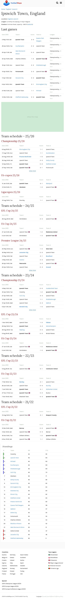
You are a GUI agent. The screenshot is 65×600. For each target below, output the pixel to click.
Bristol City (13, 494)
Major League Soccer (56, 563)
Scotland (23, 557)
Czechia (4, 565)
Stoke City (13, 512)
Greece (12, 557)
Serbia (22, 560)
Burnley (21, 382)
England (8, 9)
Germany (12, 555)
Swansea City (14, 490)
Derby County (50, 160)
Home (3, 9)
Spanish (49, 596)
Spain (22, 563)
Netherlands (14, 565)
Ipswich (14, 9)
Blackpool (49, 183)
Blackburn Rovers (15, 523)
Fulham (48, 322)
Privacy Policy (60, 596)
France (4, 574)
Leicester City (23, 252)
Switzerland (24, 568)
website (30, 24)
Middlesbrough (41, 65)
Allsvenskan (54, 555)
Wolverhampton (51, 326)
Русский (44, 596)
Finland (4, 571)
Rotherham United (51, 389)
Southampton (20, 46)
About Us (53, 596)
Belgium (4, 557)
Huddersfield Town (52, 288)
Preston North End (25, 156)
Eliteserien (53, 560)
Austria (4, 555)
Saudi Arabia (24, 555)
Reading (22, 330)
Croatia (4, 560)
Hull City (22, 295)
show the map (32, 117)
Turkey (22, 571)
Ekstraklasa (53, 557)
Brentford (49, 256)
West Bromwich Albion (20, 52)
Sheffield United (51, 164)
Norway (12, 568)
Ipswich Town (14, 458)
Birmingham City (41, 84)
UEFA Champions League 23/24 (11, 583)
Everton (21, 260)
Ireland (12, 560)
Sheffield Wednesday (22, 97)
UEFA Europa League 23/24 (10, 586)
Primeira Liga (54, 568)
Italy (11, 563)
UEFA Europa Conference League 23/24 (14, 589)
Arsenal (48, 267)
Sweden (22, 565)
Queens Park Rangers (40, 39)
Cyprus (4, 563)
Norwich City (19, 78)
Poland (12, 571)
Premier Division (55, 565)
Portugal (12, 574)
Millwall (38, 90)
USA (21, 574)
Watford (48, 303)
